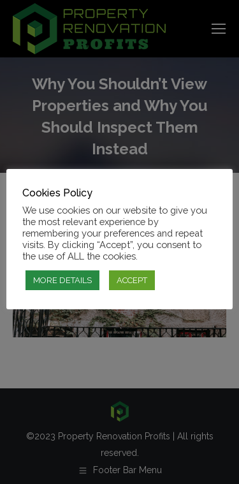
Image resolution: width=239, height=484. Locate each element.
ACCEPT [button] (132, 280)
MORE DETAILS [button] (62, 280)
